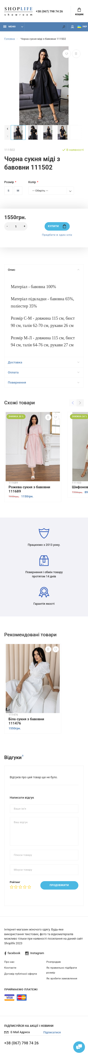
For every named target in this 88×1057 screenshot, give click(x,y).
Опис (43, 269)
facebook (12, 953)
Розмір (9, 182)
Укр (82, 26)
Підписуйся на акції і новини (29, 1026)
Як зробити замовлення (61, 978)
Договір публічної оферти (20, 973)
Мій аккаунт (72, 26)
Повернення (43, 382)
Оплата (43, 372)
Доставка (43, 362)
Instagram (34, 953)
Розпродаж (53, 961)
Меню (9, 26)
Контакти (10, 967)
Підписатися (52, 1032)
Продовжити (59, 885)
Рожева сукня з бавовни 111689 (29, 489)
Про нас (9, 961)
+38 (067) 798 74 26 (49, 11)
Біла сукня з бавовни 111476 (26, 721)
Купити (57, 226)
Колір (32, 182)
